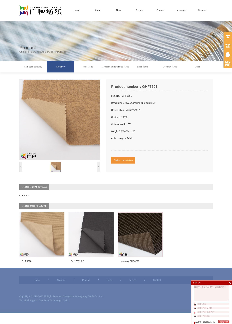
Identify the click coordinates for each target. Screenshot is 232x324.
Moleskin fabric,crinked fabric (115, 66)
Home (76, 9)
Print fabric (88, 66)
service (132, 269)
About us (61, 269)
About (98, 9)
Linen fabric (142, 66)
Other (197, 66)
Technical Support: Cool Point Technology (40, 290)
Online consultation (123, 153)
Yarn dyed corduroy (33, 66)
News (109, 269)
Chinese (202, 9)
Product (139, 9)
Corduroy (60, 66)
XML (65, 290)
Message (181, 9)
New (118, 9)
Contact (160, 9)
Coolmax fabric (170, 66)
